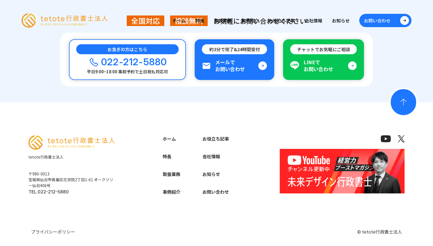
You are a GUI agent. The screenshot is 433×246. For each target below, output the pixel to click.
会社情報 (313, 20)
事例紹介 (250, 20)
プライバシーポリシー (53, 231)
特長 (200, 20)
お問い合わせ (215, 191)
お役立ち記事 (281, 20)
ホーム (179, 20)
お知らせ (341, 20)
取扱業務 (223, 20)
